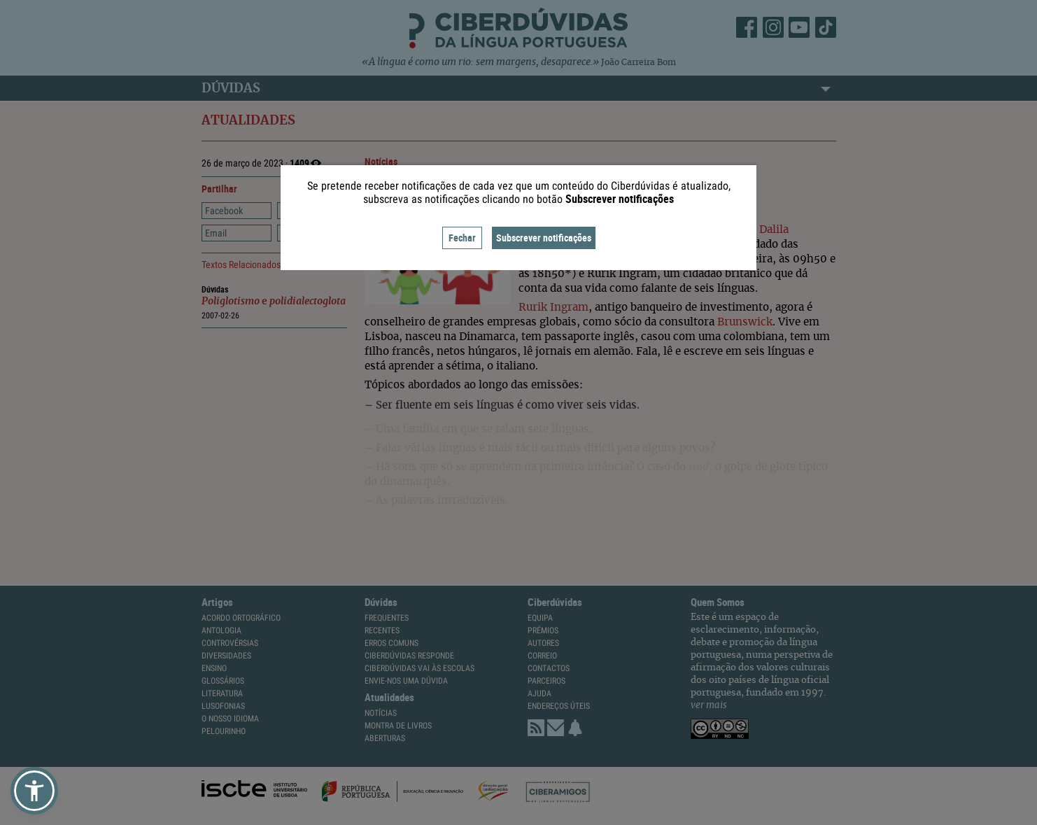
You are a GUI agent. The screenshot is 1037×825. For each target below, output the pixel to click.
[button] (34, 790)
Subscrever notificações (543, 237)
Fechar (462, 237)
